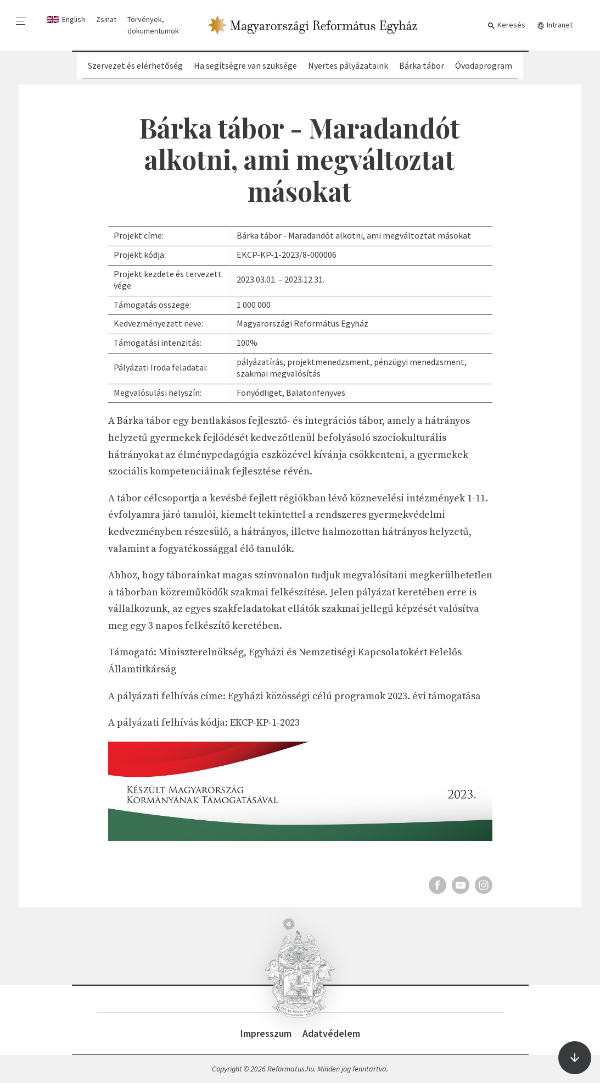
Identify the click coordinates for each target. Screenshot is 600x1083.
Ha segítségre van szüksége (245, 65)
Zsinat (106, 19)
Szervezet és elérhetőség (135, 65)
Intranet (554, 25)
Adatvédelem (331, 1033)
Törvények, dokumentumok (153, 25)
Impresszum (265, 1033)
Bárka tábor (421, 65)
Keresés (506, 25)
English (73, 19)
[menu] (21, 21)
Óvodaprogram (483, 65)
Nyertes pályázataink (348, 65)
